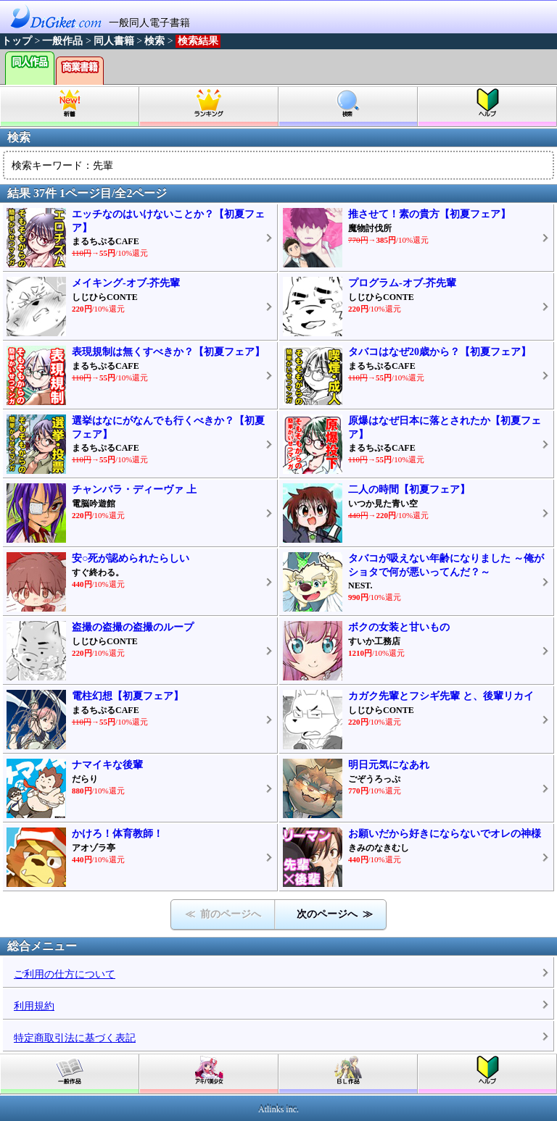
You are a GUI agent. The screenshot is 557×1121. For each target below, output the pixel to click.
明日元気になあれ (388, 764)
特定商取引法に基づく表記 (75, 1038)
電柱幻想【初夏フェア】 (127, 696)
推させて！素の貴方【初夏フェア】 (429, 214)
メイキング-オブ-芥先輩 (126, 283)
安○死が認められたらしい (130, 558)
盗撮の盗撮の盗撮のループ (133, 627)
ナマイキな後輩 (107, 764)
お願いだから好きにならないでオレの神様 (444, 833)
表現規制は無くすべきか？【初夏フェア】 (168, 351)
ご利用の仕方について (64, 974)
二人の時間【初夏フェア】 (409, 489)
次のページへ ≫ (335, 914)
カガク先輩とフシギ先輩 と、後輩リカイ (441, 696)
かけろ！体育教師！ (117, 833)
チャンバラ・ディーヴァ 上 (134, 489)
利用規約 (34, 1006)
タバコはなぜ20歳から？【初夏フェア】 (439, 351)
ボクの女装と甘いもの (399, 627)
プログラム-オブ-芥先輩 (402, 283)
